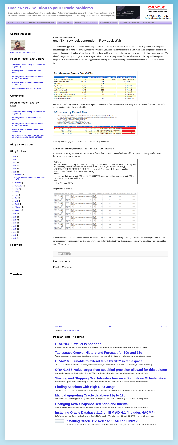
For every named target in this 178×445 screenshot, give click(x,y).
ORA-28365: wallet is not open (78, 344)
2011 (15, 238)
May (16, 198)
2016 (15, 226)
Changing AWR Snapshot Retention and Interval (92, 404)
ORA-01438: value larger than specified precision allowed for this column (111, 370)
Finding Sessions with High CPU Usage (85, 387)
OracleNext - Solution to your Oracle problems (50, 8)
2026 (15, 157)
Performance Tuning (108, 22)
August (17, 189)
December (18, 174)
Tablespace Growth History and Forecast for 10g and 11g (98, 352)
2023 (15, 166)
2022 (15, 169)
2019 (15, 217)
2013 (15, 235)
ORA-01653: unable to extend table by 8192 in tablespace (98, 361)
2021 (15, 172)
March (17, 204)
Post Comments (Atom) (71, 330)
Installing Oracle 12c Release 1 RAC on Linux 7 (102, 421)
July (16, 192)
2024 (15, 163)
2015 (15, 229)
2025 (15, 160)
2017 (15, 223)
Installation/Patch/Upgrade (85, 22)
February (18, 207)
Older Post (163, 327)
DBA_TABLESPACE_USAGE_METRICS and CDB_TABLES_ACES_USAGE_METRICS (28, 136)
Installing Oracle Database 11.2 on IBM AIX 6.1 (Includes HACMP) (105, 412)
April (17, 201)
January (18, 210)
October (18, 183)
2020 (15, 214)
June (17, 195)
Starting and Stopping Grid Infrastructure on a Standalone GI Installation (110, 378)
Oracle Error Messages (129, 22)
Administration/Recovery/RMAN (42, 22)
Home (10, 22)
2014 (15, 232)
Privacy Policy (148, 22)
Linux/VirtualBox (64, 22)
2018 (15, 220)
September (19, 186)
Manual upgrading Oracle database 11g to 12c (90, 395)
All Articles (21, 22)
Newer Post (58, 327)
